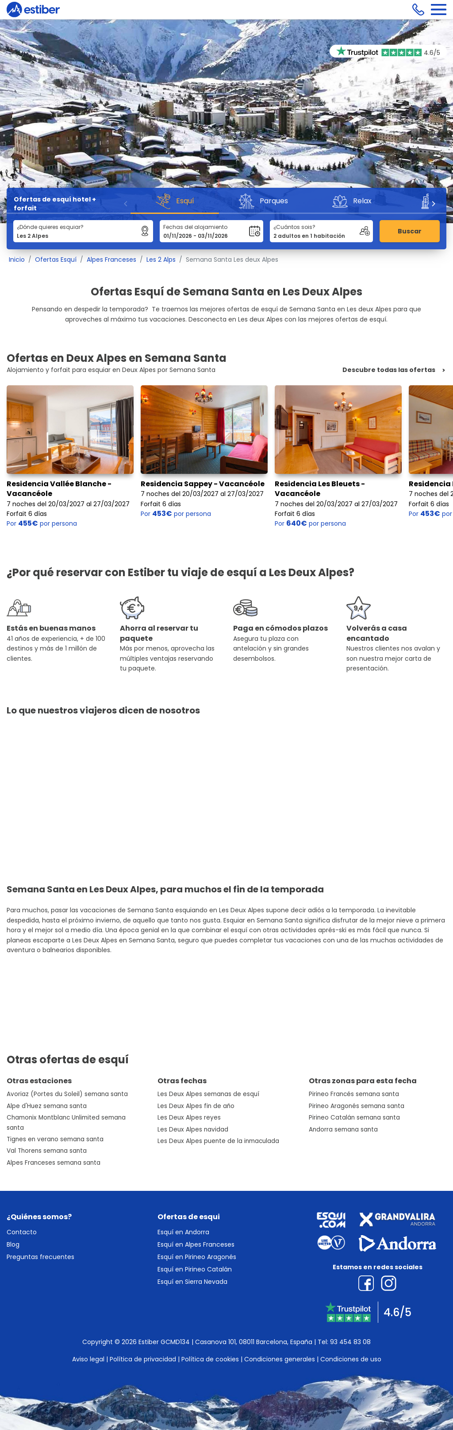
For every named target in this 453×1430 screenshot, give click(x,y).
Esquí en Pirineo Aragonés (196, 1256)
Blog (13, 1244)
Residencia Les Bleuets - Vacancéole (320, 489)
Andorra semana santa (343, 1129)
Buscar (410, 231)
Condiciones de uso (350, 1359)
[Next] (433, 203)
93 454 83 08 (350, 1341)
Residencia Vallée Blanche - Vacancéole (59, 489)
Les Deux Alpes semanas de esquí (208, 1094)
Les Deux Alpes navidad (192, 1129)
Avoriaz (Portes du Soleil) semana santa (67, 1094)
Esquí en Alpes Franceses (195, 1244)
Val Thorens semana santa (47, 1151)
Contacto (22, 1232)
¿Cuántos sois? (294, 227)
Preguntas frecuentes (40, 1256)
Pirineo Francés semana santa (354, 1094)
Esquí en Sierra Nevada (192, 1281)
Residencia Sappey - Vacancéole (203, 484)
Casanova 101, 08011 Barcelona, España (253, 1341)
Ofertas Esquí (56, 259)
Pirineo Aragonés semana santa (356, 1106)
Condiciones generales (279, 1359)
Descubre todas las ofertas (388, 370)
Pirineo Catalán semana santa (354, 1117)
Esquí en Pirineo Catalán (194, 1269)
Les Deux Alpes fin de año (195, 1106)
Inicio (17, 259)
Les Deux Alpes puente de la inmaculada (218, 1141)
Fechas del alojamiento (195, 227)
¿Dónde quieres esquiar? (50, 227)
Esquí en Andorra (183, 1232)
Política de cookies (210, 1359)
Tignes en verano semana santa (55, 1139)
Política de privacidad (143, 1359)
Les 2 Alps (161, 259)
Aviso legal (88, 1359)
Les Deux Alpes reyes (189, 1117)
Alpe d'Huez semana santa (47, 1106)
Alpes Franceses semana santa (53, 1163)
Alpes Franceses (111, 259)
